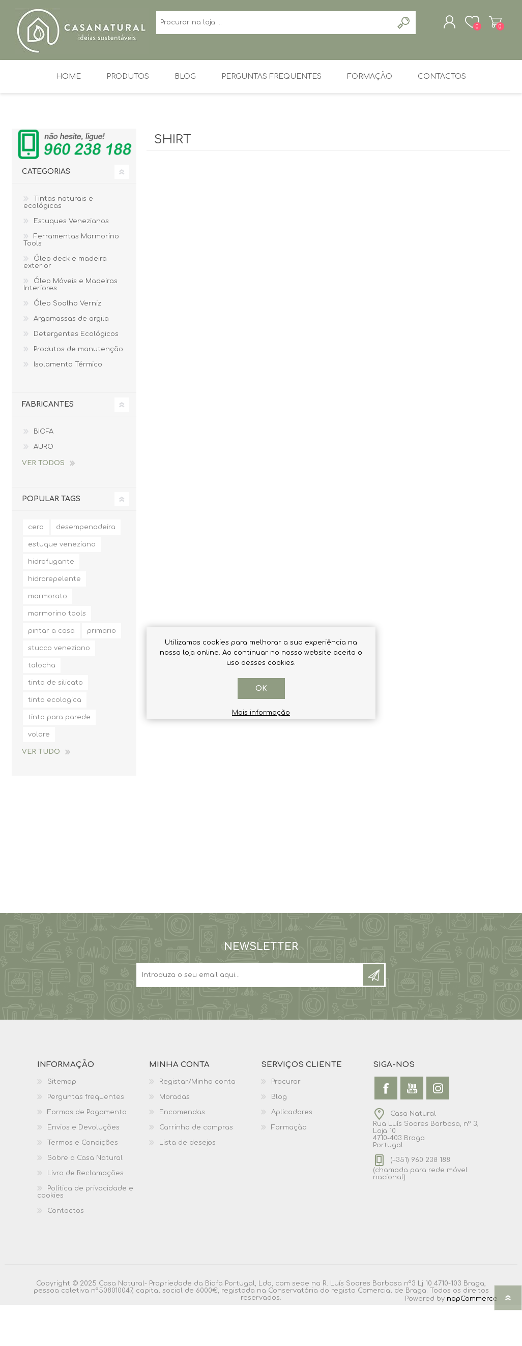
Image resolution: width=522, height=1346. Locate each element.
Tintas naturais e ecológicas (58, 243)
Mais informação (261, 712)
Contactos (65, 1252)
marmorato (47, 637)
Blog (279, 1138)
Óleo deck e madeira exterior (65, 303)
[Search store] (208, 76)
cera (36, 568)
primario (101, 672)
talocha (41, 706)
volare (39, 775)
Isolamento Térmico (68, 405)
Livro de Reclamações (85, 1214)
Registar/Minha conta (197, 1122)
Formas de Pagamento (87, 1153)
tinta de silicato (55, 723)
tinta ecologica (54, 741)
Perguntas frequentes (85, 1138)
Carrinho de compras (486, 25)
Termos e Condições (82, 1183)
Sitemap (61, 1122)
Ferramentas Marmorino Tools (71, 281)
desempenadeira (85, 568)
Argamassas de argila (71, 359)
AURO (43, 488)
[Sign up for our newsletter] (250, 1016)
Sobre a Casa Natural (85, 1199)
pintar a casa (51, 672)
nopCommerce (472, 1339)
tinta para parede (59, 758)
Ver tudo (41, 793)
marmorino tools (57, 654)
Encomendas (182, 1153)
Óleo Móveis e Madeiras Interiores (70, 326)
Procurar (286, 1122)
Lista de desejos (187, 1183)
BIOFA (43, 472)
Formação (289, 1168)
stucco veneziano (59, 689)
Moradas (174, 1138)
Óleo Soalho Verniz (67, 344)
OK (261, 688)
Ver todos (43, 504)
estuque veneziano (62, 585)
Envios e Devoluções (83, 1168)
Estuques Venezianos (71, 262)
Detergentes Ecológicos (76, 375)
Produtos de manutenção (78, 390)
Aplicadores (291, 1153)
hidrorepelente (54, 620)
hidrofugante (51, 602)
